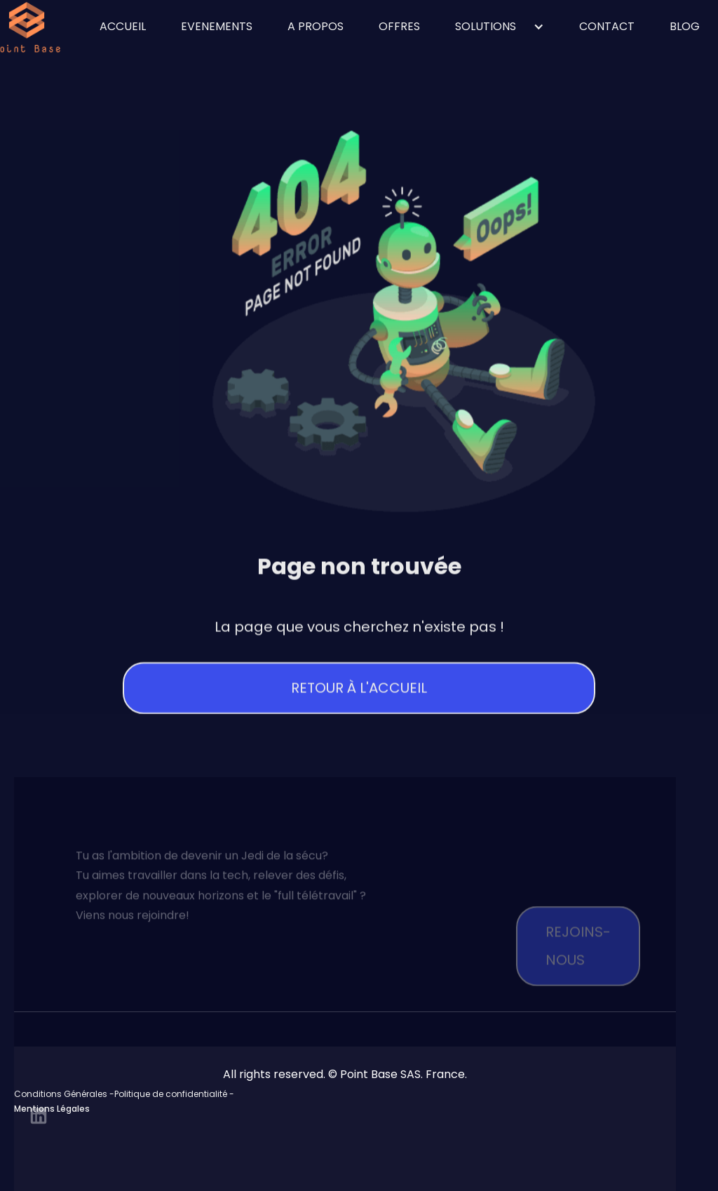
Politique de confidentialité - (174, 1094)
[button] (499, 27)
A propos (315, 26)
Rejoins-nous (578, 964)
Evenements (216, 26)
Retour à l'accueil (359, 690)
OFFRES (399, 26)
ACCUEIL (123, 26)
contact (607, 26)
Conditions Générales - (64, 1094)
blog (685, 26)
